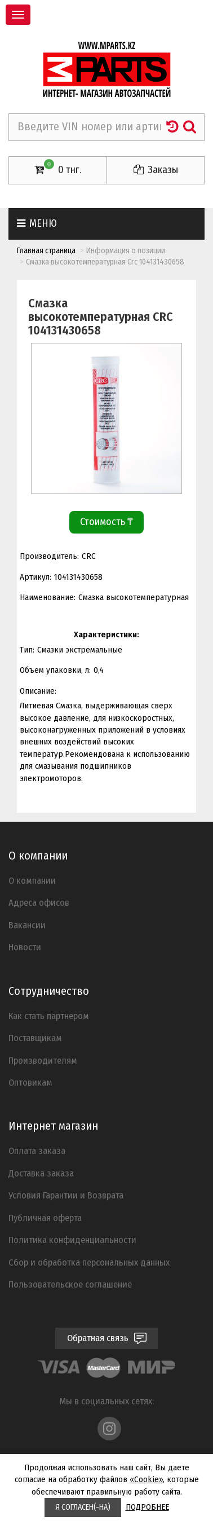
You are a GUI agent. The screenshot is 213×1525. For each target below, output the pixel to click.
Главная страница (46, 250)
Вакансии (27, 925)
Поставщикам (35, 1037)
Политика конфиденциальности (72, 1239)
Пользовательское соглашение (70, 1284)
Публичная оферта (45, 1217)
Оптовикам (30, 1082)
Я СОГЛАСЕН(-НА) (82, 1507)
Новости (24, 947)
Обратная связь (107, 1338)
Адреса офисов (38, 902)
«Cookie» (146, 1479)
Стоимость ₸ (106, 521)
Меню (37, 223)
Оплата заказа (36, 1150)
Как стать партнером (48, 1015)
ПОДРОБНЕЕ (147, 1507)
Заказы (156, 170)
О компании (32, 880)
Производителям (42, 1060)
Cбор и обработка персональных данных (89, 1262)
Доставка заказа (41, 1173)
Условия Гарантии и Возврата (65, 1195)
